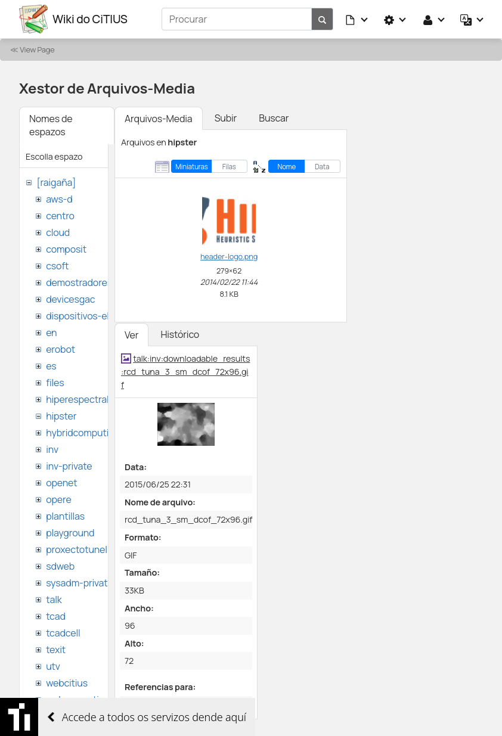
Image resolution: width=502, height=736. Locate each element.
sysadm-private (79, 582)
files (55, 382)
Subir (226, 118)
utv (53, 666)
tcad (56, 616)
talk (53, 599)
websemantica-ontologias (102, 699)
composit (66, 249)
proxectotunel (76, 549)
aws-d (59, 199)
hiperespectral (77, 399)
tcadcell (63, 632)
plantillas (65, 516)
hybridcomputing (83, 432)
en (51, 332)
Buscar (274, 118)
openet (61, 482)
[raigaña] (56, 182)
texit (56, 649)
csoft (57, 265)
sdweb (60, 566)
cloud (58, 232)
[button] (357, 19)
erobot (60, 349)
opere (58, 499)
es (51, 365)
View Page (37, 49)
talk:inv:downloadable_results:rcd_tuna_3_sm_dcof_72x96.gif (185, 371)
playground (70, 532)
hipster (61, 416)
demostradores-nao (89, 282)
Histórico (179, 334)
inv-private (69, 466)
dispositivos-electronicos (100, 315)
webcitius (67, 683)
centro (60, 215)
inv (52, 449)
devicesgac (70, 299)
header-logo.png (229, 256)
